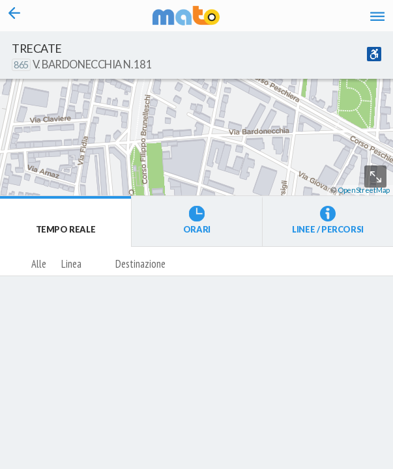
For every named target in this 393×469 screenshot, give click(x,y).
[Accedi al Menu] (377, 16)
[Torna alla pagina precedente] (14, 15)
